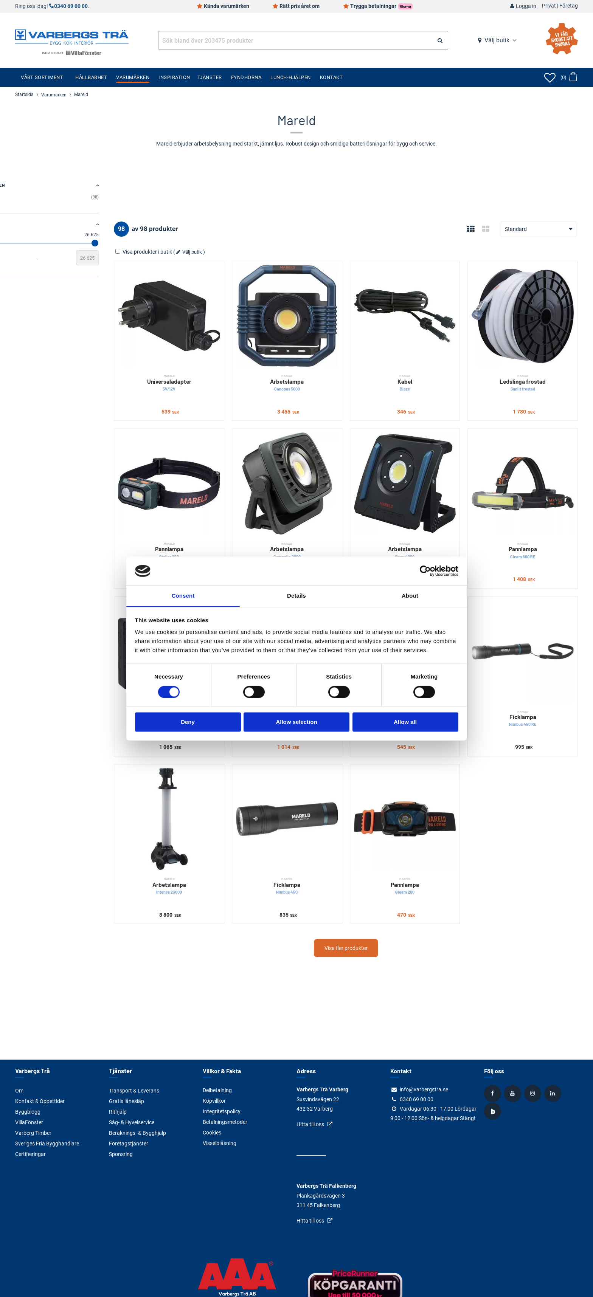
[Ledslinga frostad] (528, 309)
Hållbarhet (91, 77)
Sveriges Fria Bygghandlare (47, 1143)
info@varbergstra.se (424, 1089)
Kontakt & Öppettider (40, 1101)
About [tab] (410, 595)
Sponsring (121, 1154)
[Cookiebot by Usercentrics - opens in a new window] (425, 570)
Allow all (405, 722)
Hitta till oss (310, 1124)
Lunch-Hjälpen (290, 77)
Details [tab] (296, 595)
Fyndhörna (246, 77)
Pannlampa (212, 526)
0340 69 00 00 (71, 6)
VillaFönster (29, 1122)
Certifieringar (30, 1154)
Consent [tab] (183, 595)
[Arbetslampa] (317, 309)
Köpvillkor (214, 1101)
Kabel (423, 371)
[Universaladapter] (212, 309)
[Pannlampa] (212, 465)
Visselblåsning (219, 1143)
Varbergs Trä (32, 1070)
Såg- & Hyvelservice (131, 1122)
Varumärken (132, 77)
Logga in (526, 6)
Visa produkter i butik (194, 252)
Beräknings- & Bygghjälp (137, 1133)
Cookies (212, 1133)
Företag (568, 6)
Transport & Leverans (134, 1090)
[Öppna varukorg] (568, 77)
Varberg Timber (33, 1133)
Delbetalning (217, 1090)
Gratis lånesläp (126, 1101)
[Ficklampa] (528, 620)
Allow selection (296, 722)
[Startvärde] (26, 257)
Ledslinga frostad (529, 371)
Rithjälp (118, 1111)
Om (19, 1090)
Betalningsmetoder (225, 1122)
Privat (549, 6)
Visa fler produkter (370, 899)
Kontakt (331, 77)
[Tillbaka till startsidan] (72, 36)
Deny (188, 722)
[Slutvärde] (137, 257)
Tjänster (209, 77)
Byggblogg (27, 1111)
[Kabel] (423, 309)
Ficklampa (529, 681)
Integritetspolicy (222, 1111)
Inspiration (174, 77)
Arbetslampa (318, 371)
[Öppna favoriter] (550, 77)
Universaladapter (212, 371)
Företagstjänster (128, 1143)
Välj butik (496, 40)
